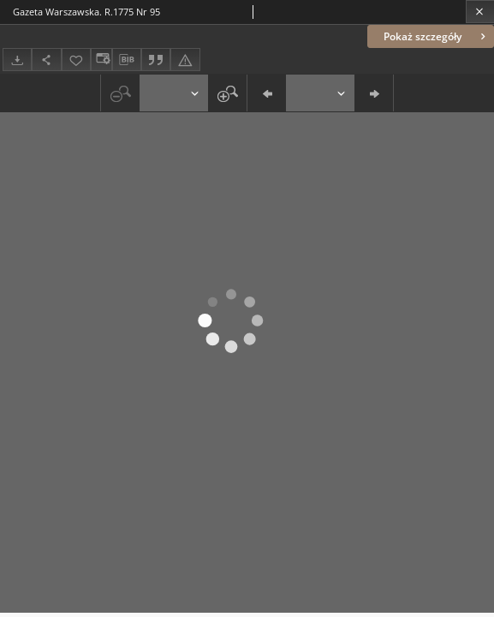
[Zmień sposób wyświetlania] (101, 59)
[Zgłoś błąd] (184, 59)
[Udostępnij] (46, 59)
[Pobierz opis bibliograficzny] (126, 60)
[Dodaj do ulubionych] (76, 59)
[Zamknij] (480, 11)
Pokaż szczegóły (436, 36)
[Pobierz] (17, 59)
